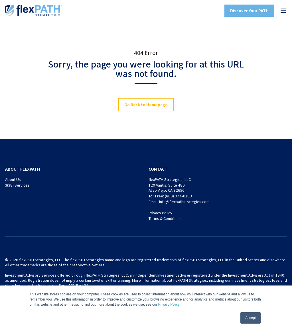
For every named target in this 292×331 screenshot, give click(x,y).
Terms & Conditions (165, 218)
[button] (283, 10)
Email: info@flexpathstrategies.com (179, 201)
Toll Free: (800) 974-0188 (170, 196)
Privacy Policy (169, 305)
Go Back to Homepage (146, 104)
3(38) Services (17, 185)
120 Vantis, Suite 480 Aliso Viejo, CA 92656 (167, 187)
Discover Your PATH (249, 10)
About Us (13, 179)
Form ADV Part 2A (73, 285)
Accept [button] (250, 318)
